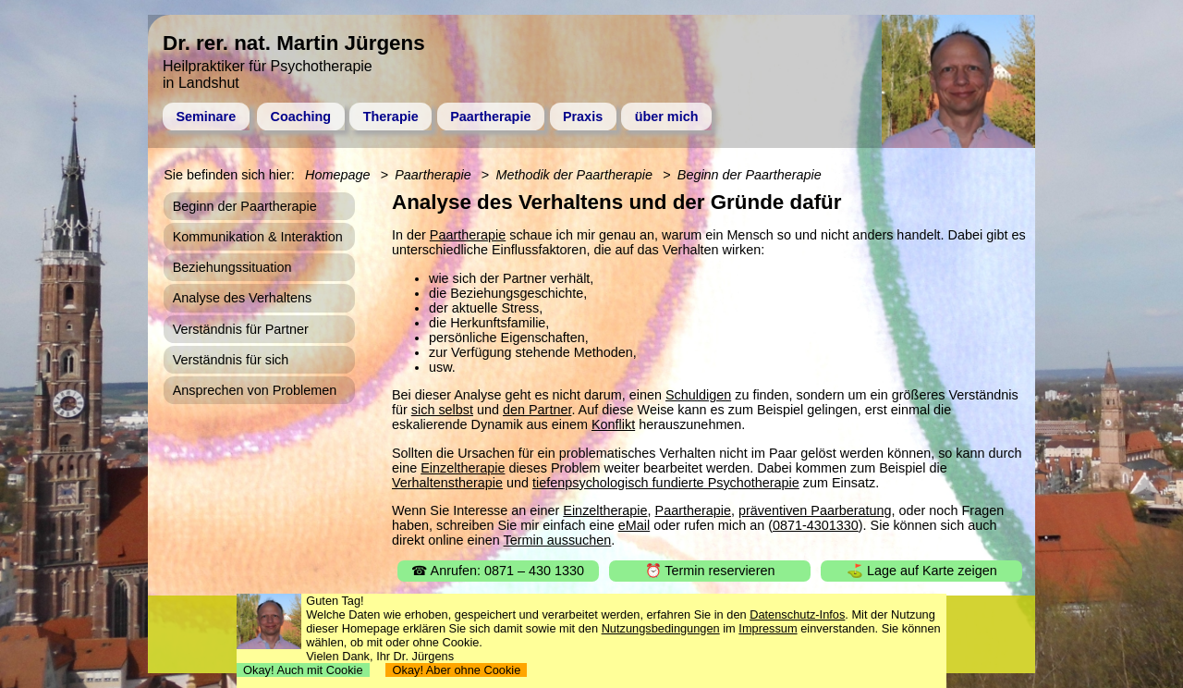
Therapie (391, 116)
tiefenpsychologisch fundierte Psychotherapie (665, 482)
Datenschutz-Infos (797, 614)
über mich (667, 116)
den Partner (537, 409)
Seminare (206, 116)
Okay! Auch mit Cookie (303, 670)
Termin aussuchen (558, 540)
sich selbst (442, 409)
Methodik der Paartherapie (573, 174)
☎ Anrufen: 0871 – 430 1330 (497, 570)
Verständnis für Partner (241, 329)
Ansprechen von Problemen (255, 390)
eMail (634, 525)
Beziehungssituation (232, 267)
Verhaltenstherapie (447, 482)
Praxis (583, 116)
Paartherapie (490, 116)
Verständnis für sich (231, 359)
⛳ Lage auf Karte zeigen (922, 570)
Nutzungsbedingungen (661, 628)
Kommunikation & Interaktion (258, 236)
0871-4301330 (816, 525)
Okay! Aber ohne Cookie (456, 670)
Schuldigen (698, 394)
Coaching (301, 116)
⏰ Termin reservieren (710, 570)
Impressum (767, 628)
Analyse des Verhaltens (242, 297)
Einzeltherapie (463, 468)
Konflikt (613, 424)
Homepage (337, 174)
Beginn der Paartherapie (749, 174)
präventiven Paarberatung (815, 510)
